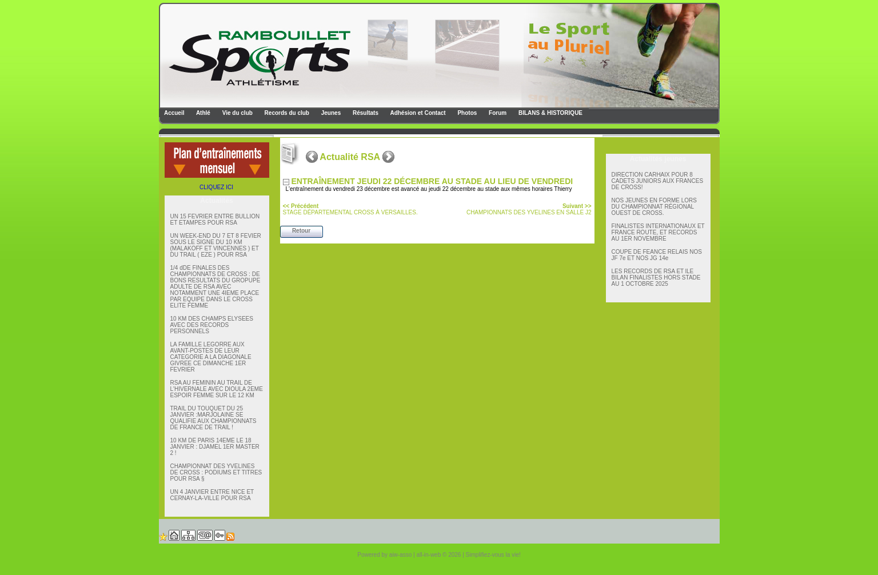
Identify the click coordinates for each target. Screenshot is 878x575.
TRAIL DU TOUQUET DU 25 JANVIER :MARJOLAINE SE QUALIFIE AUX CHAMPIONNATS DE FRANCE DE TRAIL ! (213, 417)
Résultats (364, 113)
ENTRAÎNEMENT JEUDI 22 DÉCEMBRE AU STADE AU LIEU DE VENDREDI (434, 181)
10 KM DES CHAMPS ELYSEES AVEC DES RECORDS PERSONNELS (211, 325)
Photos (466, 113)
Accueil (174, 113)
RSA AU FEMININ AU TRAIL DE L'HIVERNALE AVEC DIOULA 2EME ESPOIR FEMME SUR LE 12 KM (216, 389)
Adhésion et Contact (417, 113)
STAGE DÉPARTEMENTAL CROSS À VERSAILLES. (350, 209)
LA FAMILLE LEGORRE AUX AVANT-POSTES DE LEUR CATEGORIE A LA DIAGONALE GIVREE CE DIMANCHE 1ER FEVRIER (211, 357)
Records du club (286, 113)
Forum (496, 113)
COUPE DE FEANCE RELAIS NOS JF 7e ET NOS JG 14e (657, 255)
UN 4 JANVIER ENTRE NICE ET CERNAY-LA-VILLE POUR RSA (212, 495)
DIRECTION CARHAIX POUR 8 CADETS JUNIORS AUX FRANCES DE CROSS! (658, 180)
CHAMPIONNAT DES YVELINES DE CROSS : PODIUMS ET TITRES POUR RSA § (216, 472)
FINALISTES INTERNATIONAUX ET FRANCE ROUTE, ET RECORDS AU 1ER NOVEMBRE (658, 232)
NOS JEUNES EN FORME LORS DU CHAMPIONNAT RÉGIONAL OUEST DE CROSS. (654, 206)
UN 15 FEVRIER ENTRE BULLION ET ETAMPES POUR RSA (215, 219)
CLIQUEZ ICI (216, 187)
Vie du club (237, 113)
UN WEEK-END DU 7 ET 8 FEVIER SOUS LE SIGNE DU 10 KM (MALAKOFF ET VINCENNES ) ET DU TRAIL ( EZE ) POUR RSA (215, 245)
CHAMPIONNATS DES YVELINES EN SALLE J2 (529, 209)
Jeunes (330, 113)
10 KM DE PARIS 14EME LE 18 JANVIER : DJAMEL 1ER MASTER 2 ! (215, 446)
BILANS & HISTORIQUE (549, 113)
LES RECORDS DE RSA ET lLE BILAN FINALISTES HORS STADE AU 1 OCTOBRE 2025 (656, 277)
